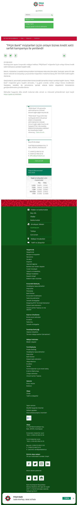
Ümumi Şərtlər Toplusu (33, 376)
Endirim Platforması (32, 371)
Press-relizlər (30, 383)
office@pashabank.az (37, 156)
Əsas (22, 38)
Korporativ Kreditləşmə (34, 296)
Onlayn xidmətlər (32, 373)
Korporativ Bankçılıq (32, 284)
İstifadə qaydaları (31, 410)
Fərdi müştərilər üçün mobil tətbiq (37, 369)
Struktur (29, 259)
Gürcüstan (34, 235)
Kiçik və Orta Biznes (32, 315)
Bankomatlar (35, 220)
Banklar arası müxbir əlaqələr (35, 266)
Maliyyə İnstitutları (32, 339)
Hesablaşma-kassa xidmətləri (35, 286)
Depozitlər (29, 288)
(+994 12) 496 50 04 (37, 435)
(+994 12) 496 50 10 (34, 447)
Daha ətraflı (40, 132)
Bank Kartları (30, 293)
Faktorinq (29, 322)
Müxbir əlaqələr (31, 342)
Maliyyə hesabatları (32, 274)
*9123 (28, 441)
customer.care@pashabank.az (37, 449)
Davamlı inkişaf (31, 276)
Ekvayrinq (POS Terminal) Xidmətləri (38, 303)
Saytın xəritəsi (30, 405)
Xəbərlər (29, 38)
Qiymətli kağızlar (31, 264)
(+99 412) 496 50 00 (37, 441)
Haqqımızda (30, 250)
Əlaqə (28, 391)
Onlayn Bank (30, 24)
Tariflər (28, 366)
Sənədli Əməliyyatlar (33, 300)
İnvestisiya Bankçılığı (32, 329)
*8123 (28, 435)
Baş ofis (33, 213)
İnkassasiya (29, 291)
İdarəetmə (29, 257)
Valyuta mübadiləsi (32, 332)
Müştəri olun (30, 19)
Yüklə (66, 498)
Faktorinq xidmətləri (32, 298)
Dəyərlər (29, 262)
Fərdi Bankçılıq (31, 347)
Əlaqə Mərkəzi (31, 361)
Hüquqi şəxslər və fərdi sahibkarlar (36, 26)
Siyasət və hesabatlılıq (33, 271)
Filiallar (32, 217)
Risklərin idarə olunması (33, 278)
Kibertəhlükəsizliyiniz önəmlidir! (36, 413)
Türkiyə (33, 231)
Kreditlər (29, 319)
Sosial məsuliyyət (31, 269)
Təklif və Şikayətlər (32, 396)
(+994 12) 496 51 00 (38, 445)
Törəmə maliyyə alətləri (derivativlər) (38, 334)
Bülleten (37, 38)
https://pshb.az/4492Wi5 (12, 94)
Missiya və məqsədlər (33, 254)
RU (42, 11)
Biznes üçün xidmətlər (33, 317)
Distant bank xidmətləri (33, 305)
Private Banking (31, 349)
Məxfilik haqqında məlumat (34, 408)
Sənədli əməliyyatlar (32, 324)
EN (39, 11)
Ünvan (28, 393)
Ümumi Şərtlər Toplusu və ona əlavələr (36, 308)
